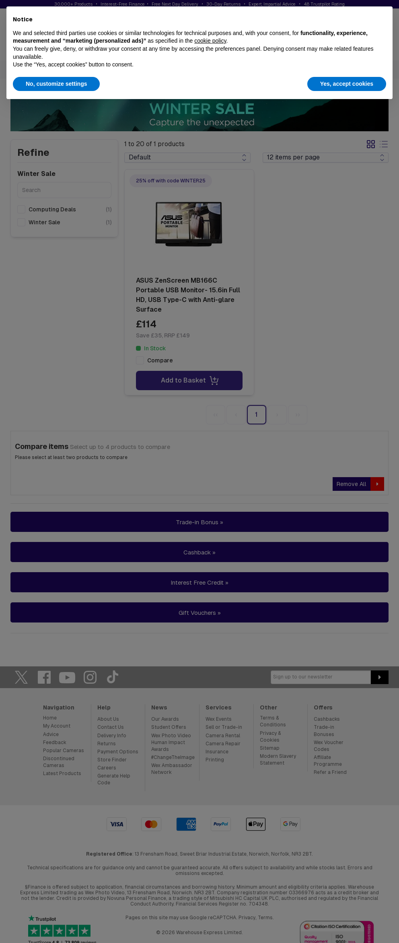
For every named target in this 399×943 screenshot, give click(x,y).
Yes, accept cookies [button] (346, 84)
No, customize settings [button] (56, 84)
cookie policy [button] (210, 40)
